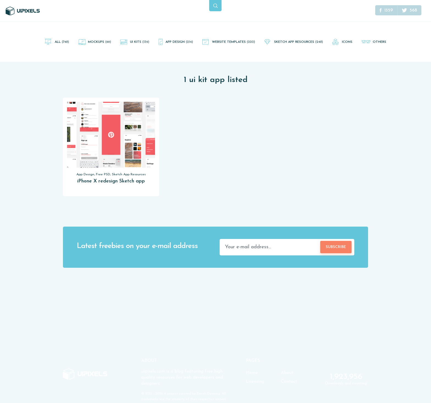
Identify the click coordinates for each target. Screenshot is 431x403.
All (62, 42)
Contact (289, 381)
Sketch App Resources (298, 42)
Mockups (99, 42)
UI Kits (139, 42)
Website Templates (233, 42)
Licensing (255, 381)
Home (252, 373)
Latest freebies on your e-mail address (137, 246)
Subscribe (336, 247)
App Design (179, 42)
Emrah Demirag (208, 393)
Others (379, 42)
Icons (347, 42)
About (287, 373)
